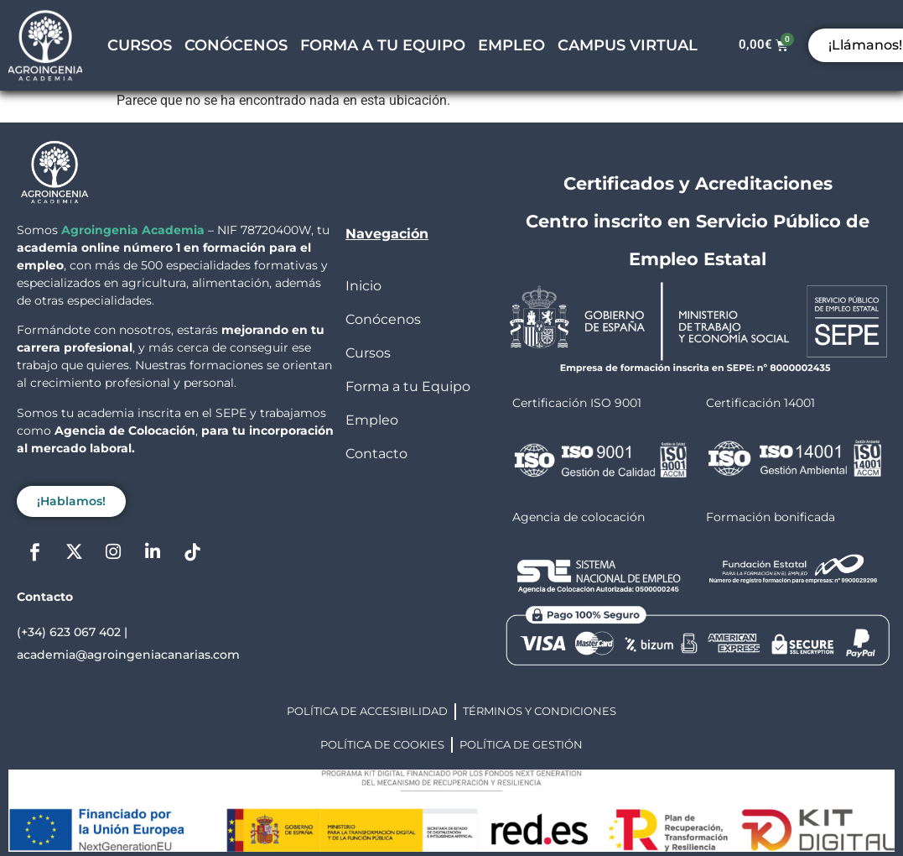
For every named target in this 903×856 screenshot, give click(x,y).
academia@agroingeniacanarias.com (128, 654)
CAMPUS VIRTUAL (628, 45)
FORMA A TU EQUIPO (382, 45)
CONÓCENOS (236, 45)
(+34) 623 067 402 (69, 631)
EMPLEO (511, 45)
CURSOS (139, 45)
